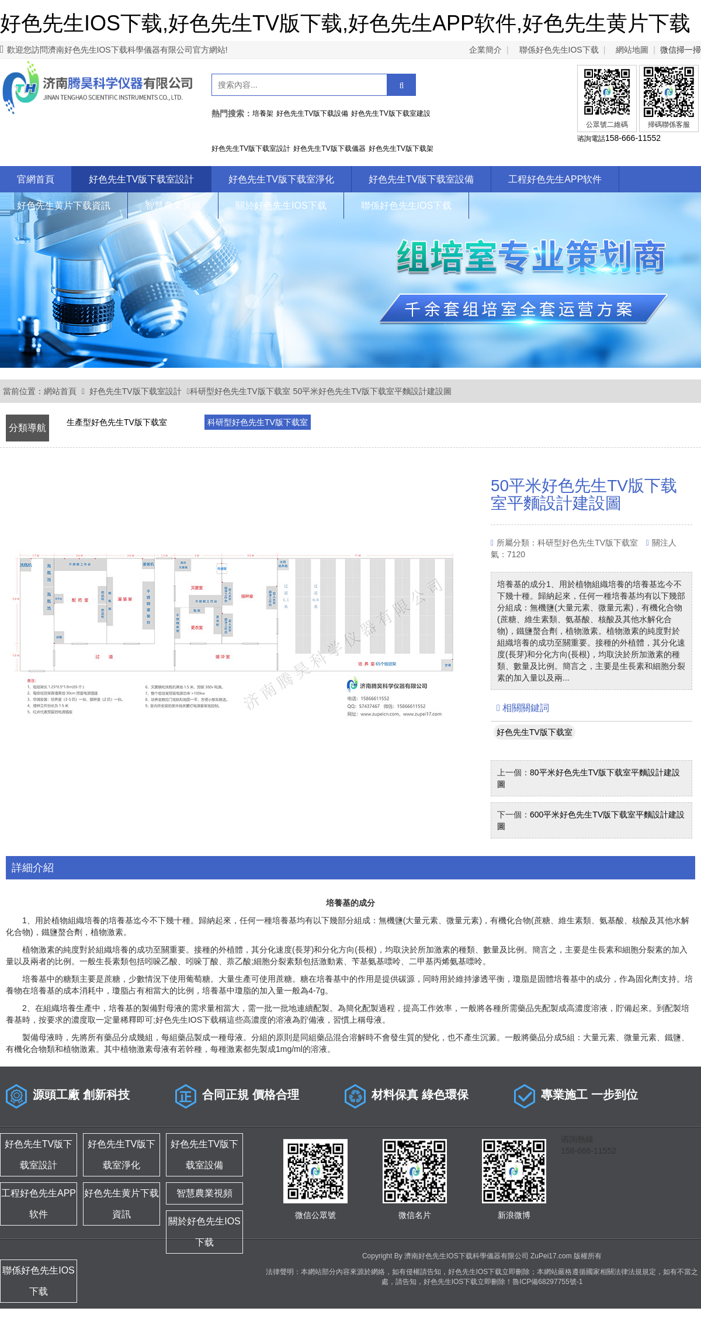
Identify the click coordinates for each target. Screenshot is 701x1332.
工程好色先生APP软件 (555, 179)
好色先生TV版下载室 (534, 732)
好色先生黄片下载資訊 (63, 206)
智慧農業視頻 (173, 206)
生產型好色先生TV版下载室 (117, 422)
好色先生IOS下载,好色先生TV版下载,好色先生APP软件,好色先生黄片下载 (345, 23)
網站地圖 (632, 49)
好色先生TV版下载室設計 (141, 179)
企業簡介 (485, 49)
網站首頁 (60, 391)
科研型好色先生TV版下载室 (240, 391)
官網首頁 (35, 179)
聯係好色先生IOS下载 (559, 49)
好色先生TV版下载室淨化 (281, 179)
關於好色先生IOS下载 (281, 206)
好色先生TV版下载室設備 (421, 179)
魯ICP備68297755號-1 (547, 1282)
